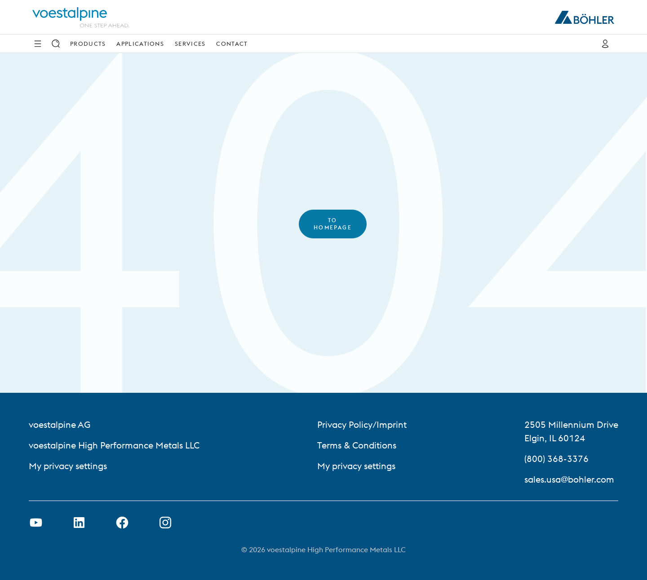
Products (88, 43)
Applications (140, 43)
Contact (232, 43)
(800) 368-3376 (556, 458)
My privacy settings (68, 465)
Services (190, 43)
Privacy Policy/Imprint (362, 424)
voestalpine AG (59, 424)
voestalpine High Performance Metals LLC (114, 445)
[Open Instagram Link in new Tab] (165, 522)
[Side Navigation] (38, 44)
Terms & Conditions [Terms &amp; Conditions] (356, 445)
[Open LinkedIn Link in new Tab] (79, 522)
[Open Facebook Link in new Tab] (122, 522)
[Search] (56, 44)
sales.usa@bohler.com (569, 479)
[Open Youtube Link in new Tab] (36, 522)
